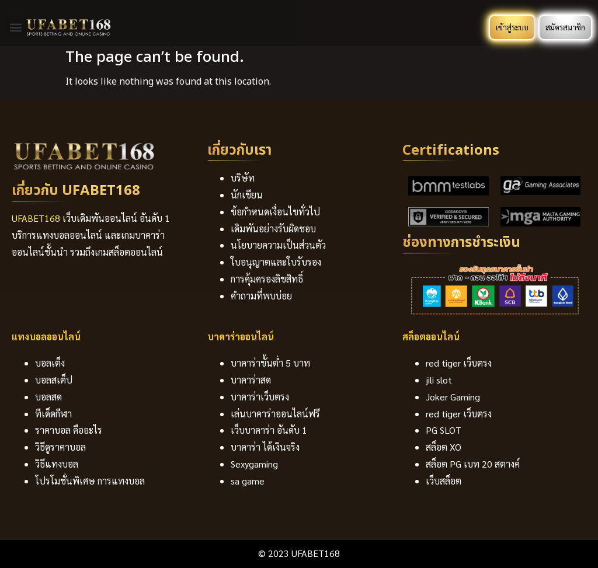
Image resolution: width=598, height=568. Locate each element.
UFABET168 (36, 218)
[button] (15, 27)
